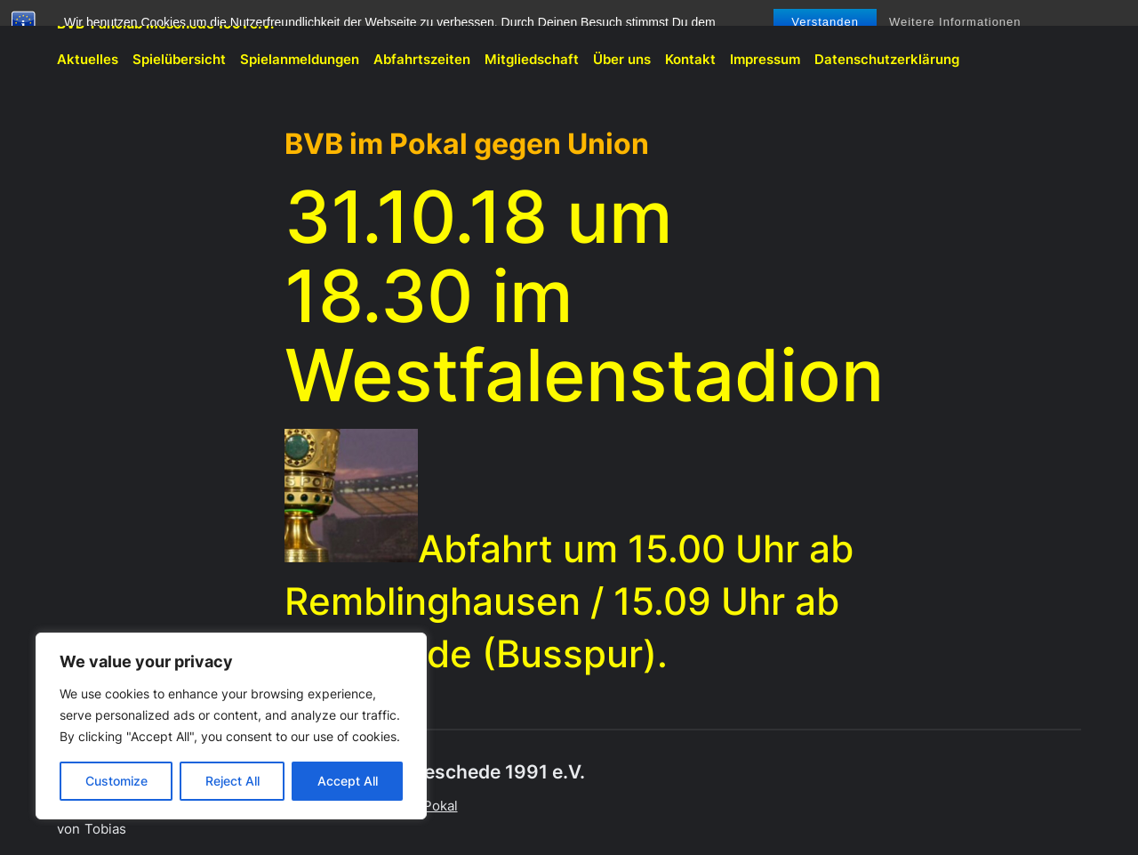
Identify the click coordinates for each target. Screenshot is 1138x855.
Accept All (347, 780)
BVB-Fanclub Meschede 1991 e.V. (165, 23)
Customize (116, 780)
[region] (231, 726)
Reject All (232, 780)
